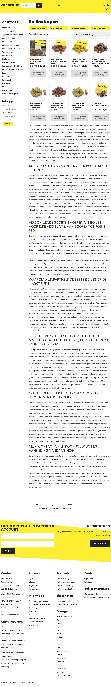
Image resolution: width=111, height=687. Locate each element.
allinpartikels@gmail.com (11, 594)
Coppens (60, 672)
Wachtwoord (8, 113)
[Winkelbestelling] (92, 34)
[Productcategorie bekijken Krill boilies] (59, 28)
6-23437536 (7, 597)
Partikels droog (8, 38)
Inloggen (32, 582)
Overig (102, 5)
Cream (59, 634)
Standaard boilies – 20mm (95, 594)
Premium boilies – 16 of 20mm (96, 597)
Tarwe (59, 655)
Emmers (5, 76)
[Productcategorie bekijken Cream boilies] (100, 28)
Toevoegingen (8, 52)
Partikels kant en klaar (11, 41)
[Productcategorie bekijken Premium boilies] (38, 28)
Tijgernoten (61, 5)
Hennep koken (63, 651)
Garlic (59, 620)
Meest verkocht (8, 27)
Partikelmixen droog (10, 45)
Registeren (33, 585)
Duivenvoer (61, 658)
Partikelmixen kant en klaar (13, 48)
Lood (4, 73)
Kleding (5, 87)
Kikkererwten (62, 662)
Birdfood (60, 637)
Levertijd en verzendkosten (40, 604)
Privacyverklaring (36, 622)
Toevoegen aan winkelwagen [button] (38, 74)
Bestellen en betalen (37, 618)
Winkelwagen (34, 589)
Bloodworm (61, 668)
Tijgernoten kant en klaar (12, 34)
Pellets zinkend (8, 55)
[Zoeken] (39, 5)
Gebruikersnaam (10, 106)
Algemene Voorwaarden (39, 601)
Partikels (71, 5)
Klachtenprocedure (37, 608)
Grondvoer (87, 5)
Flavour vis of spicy (10, 94)
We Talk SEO (28, 683)
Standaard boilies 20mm (12, 66)
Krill (58, 630)
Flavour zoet (7, 90)
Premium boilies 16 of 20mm (13, 69)
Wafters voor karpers (65, 616)
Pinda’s (59, 665)
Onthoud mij (8, 120)
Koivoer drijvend (8, 62)
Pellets (78, 5)
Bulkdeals (6, 83)
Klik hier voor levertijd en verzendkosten (55, 508)
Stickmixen (6, 59)
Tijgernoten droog (9, 31)
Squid (59, 627)
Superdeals (6, 80)
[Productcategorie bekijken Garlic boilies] (79, 28)
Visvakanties (34, 625)
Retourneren (34, 615)
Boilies (95, 5)
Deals (53, 5)
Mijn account (34, 578)
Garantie (32, 611)
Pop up (59, 623)
